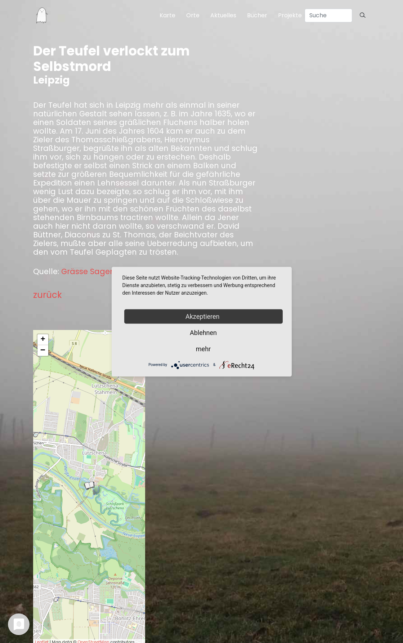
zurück (47, 295)
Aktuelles (223, 15)
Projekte (290, 15)
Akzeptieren (203, 316)
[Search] (328, 15)
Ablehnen (203, 332)
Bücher (257, 15)
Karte (167, 15)
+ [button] (42, 339)
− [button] (42, 350)
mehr (203, 348)
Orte (193, 15)
